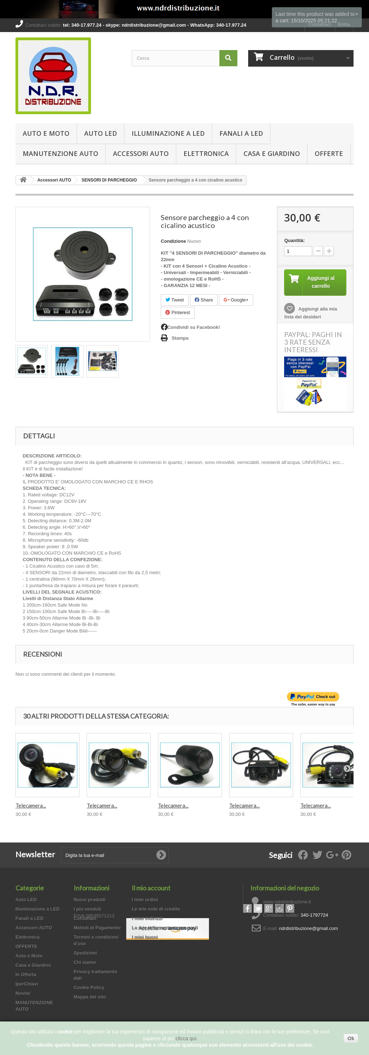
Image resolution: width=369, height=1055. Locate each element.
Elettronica (206, 153)
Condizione (173, 241)
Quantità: (294, 240)
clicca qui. (186, 1038)
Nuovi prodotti (90, 900)
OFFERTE (329, 153)
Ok (350, 1038)
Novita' (23, 993)
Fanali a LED (241, 133)
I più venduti (87, 909)
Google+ (236, 300)
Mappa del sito (90, 997)
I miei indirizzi (147, 918)
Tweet (174, 300)
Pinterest (177, 312)
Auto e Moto (46, 133)
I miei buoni (145, 937)
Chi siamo (85, 962)
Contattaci (85, 918)
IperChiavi (26, 984)
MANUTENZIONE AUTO (60, 153)
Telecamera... (30, 806)
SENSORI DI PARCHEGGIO (109, 180)
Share (204, 300)
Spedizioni (85, 953)
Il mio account (151, 888)
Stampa (180, 338)
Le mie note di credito (156, 909)
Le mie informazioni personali (164, 928)
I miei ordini (145, 900)
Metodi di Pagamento (97, 928)
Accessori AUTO (141, 153)
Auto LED (100, 133)
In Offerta (25, 975)
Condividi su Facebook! (193, 327)
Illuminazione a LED (168, 133)
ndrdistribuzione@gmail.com (308, 928)
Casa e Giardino (271, 153)
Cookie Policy (89, 988)
